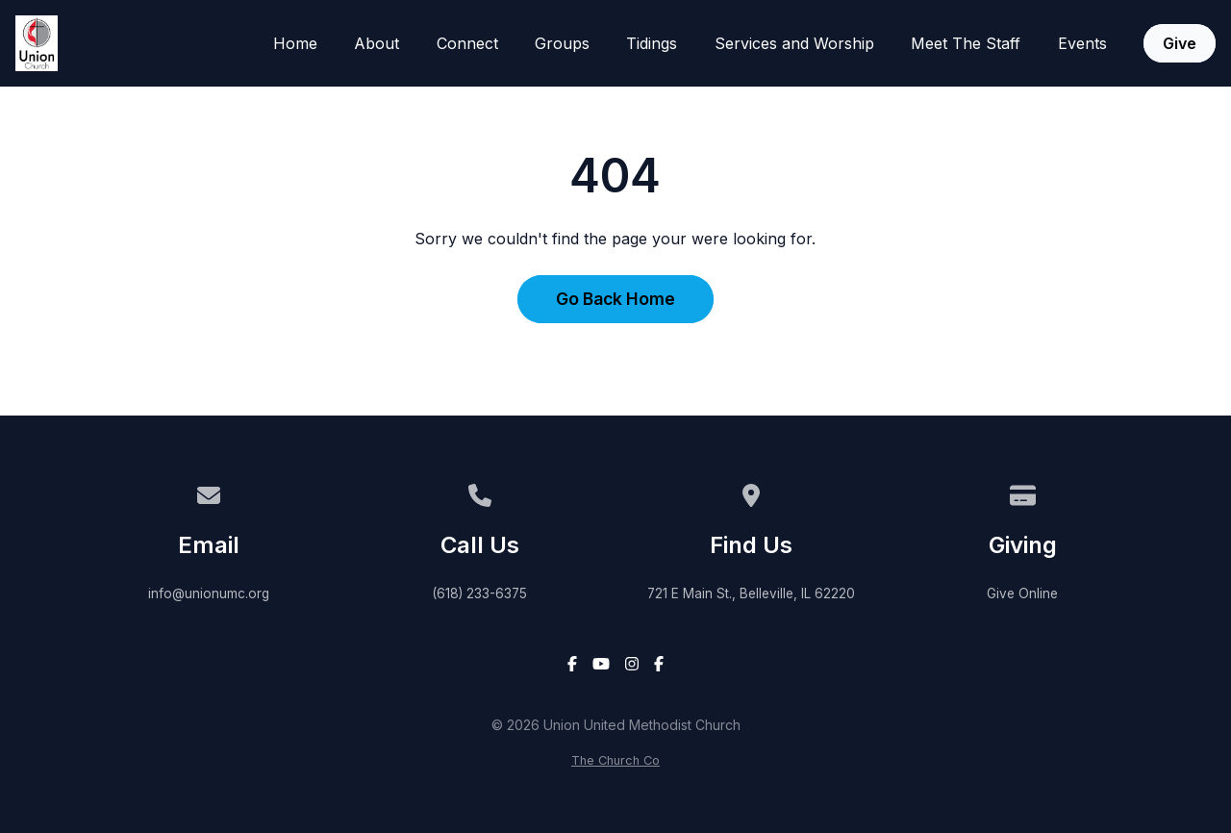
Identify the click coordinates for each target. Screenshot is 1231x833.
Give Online (1022, 593)
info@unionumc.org (208, 593)
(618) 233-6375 (479, 593)
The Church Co (615, 760)
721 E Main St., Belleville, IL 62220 (751, 593)
